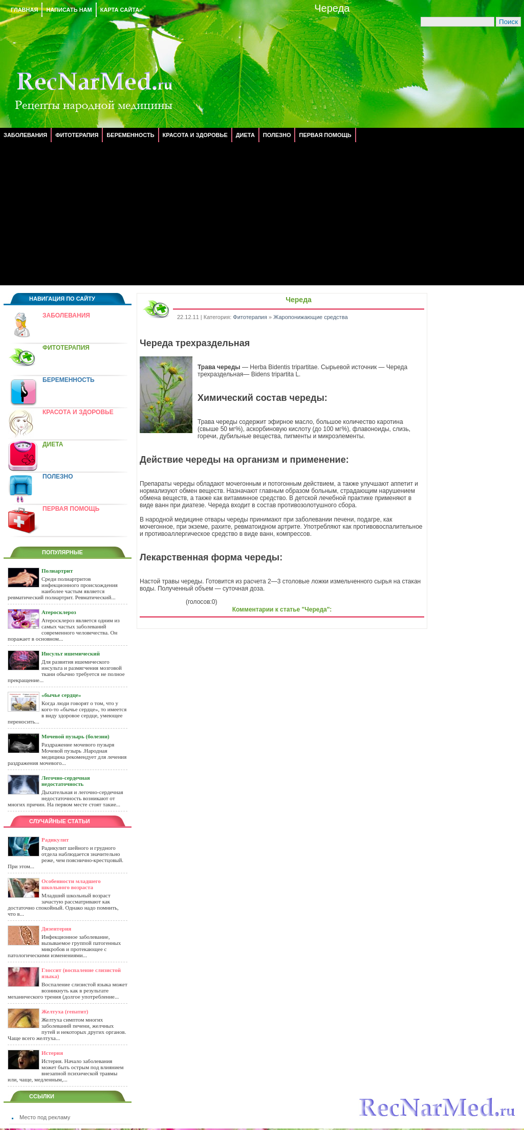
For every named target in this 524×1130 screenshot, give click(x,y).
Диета (245, 135)
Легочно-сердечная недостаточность (65, 781)
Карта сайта (119, 10)
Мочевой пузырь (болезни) (75, 736)
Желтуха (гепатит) (65, 1011)
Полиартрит (57, 571)
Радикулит (55, 840)
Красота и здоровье (195, 135)
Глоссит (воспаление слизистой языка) (81, 973)
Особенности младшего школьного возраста (71, 884)
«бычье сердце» (61, 695)
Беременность (130, 135)
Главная (24, 10)
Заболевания (25, 135)
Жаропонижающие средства (310, 317)
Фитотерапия (76, 135)
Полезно (277, 135)
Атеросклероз (58, 612)
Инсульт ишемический (70, 653)
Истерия (52, 1053)
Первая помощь (325, 135)
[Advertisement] (262, 213)
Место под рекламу (44, 1117)
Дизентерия (56, 928)
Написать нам (69, 10)
